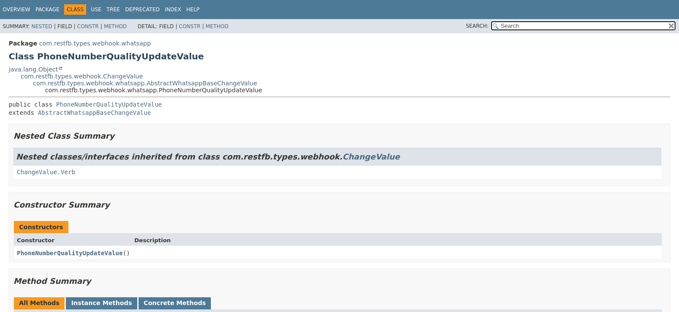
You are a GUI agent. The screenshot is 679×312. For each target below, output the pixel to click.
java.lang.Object (33, 69)
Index (173, 9)
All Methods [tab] (39, 302)
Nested (41, 26)
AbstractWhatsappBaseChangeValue (94, 112)
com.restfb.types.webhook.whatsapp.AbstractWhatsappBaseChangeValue (145, 83)
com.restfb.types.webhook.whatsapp (95, 43)
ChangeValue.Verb (46, 172)
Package (47, 9)
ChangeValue (371, 156)
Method (115, 26)
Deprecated (142, 9)
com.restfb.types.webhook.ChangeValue (82, 76)
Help (193, 9)
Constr (88, 26)
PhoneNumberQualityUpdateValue (109, 104)
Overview (16, 9)
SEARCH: (477, 26)
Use (96, 9)
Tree (113, 9)
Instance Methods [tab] (101, 302)
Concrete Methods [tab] (175, 302)
